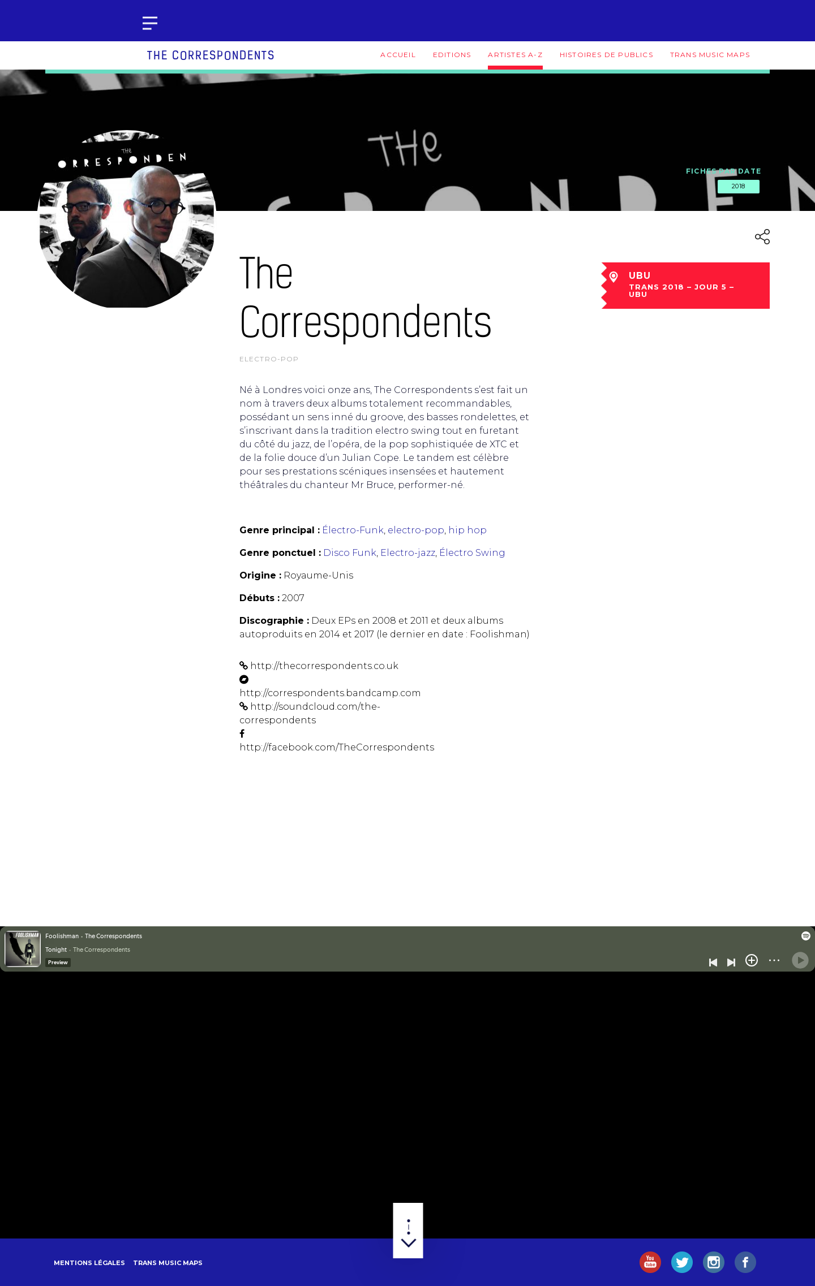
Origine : (260, 575)
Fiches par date (723, 171)
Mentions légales (89, 1263)
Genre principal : (279, 530)
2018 (738, 186)
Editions (452, 54)
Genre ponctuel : (280, 552)
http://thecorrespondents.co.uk (324, 666)
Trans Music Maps (710, 54)
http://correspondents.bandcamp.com (330, 693)
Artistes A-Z (515, 54)
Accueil (397, 54)
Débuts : (259, 598)
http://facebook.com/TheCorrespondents (336, 747)
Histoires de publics (606, 54)
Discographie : (274, 620)
